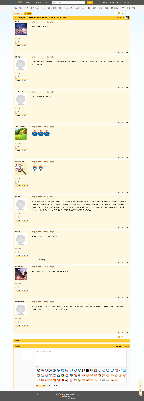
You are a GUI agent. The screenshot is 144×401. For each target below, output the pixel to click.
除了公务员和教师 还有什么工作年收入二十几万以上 (46, 18)
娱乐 (83, 8)
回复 (119, 52)
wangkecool (19, 92)
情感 (20, 8)
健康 (94, 8)
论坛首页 (39, 2)
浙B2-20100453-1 (41, 394)
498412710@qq (20, 127)
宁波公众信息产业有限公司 (68, 394)
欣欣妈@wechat (20, 162)
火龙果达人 (18, 232)
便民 (106, 8)
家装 (66, 8)
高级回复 (118, 346)
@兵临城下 (18, 197)
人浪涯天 (17, 22)
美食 (77, 8)
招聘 (128, 8)
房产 (26, 8)
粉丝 (20, 38)
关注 (119, 2)
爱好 (38, 8)
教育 (60, 8)
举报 (127, 52)
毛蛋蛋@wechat (20, 57)
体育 (89, 8)
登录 (128, 2)
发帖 (112, 2)
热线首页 (29, 2)
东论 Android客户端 (40, 260)
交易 (134, 8)
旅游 (32, 8)
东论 (16, 18)
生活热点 (22, 18)
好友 (39, 366)
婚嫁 (49, 8)
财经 (100, 8)
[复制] (66, 17)
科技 (122, 8)
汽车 (43, 8)
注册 (124, 2)
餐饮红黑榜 (114, 8)
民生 (15, 8)
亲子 (72, 8)
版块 (47, 2)
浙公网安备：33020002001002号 (72, 396)
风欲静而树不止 (20, 302)
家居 (55, 8)
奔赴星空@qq (19, 267)
